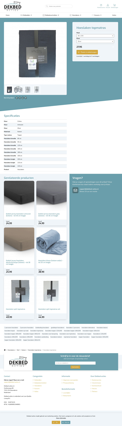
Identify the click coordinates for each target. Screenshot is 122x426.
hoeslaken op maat (22, 331)
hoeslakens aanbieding (41, 337)
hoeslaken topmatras (36, 331)
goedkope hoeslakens (57, 328)
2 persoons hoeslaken (26, 328)
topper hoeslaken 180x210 (31, 340)
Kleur (78, 38)
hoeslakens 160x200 (11, 337)
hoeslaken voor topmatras (68, 334)
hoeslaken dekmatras (88, 328)
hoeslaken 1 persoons (73, 328)
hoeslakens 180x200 (26, 337)
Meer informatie (61, 418)
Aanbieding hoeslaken (42, 328)
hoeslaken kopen (10, 331)
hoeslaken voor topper (84, 334)
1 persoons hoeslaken (11, 328)
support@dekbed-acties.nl (89, 189)
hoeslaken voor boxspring (50, 334)
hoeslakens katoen (56, 337)
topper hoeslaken (84, 337)
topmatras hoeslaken (70, 337)
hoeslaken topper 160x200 (72, 331)
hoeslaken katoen (102, 328)
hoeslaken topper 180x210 (31, 334)
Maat (78, 33)
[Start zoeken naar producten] (47, 6)
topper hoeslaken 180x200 (13, 340)
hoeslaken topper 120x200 (53, 331)
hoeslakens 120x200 (99, 334)
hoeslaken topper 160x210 (91, 331)
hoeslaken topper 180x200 (13, 334)
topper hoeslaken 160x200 (99, 337)
